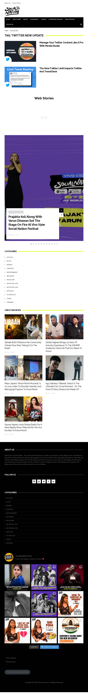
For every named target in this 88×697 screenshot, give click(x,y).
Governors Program (56, 19)
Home (6, 31)
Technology (11, 296)
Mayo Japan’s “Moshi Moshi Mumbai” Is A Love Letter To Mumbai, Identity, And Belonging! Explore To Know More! (23, 391)
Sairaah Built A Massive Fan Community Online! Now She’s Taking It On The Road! (23, 347)
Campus (43, 19)
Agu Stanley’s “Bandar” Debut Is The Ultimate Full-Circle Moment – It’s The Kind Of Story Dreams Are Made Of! (64, 391)
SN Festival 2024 (16, 214)
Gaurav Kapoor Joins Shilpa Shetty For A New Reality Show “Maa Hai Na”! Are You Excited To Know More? (23, 433)
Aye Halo (10, 259)
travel (9, 300)
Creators (10, 270)
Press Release (70, 19)
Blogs (8, 19)
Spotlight (10, 293)
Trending (10, 304)
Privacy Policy (16, 3)
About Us (8, 3)
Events (25, 19)
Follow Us (9, 24)
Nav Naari (10, 278)
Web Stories (17, 19)
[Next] (81, 118)
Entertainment (12, 274)
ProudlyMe (11, 281)
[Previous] (6, 118)
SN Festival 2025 (12, 289)
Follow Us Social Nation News (17, 677)
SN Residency (34, 19)
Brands (9, 266)
